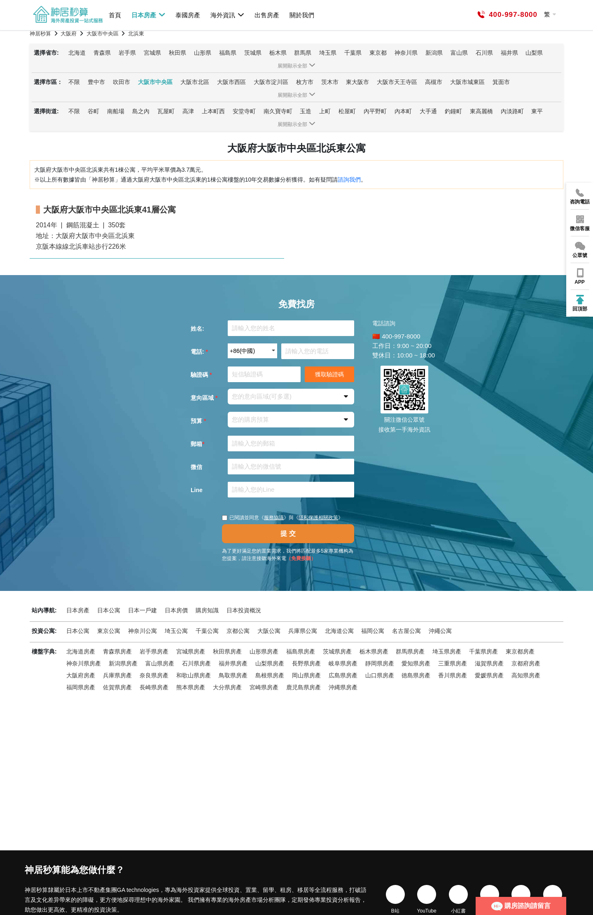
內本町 (403, 111)
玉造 (305, 111)
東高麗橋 (481, 111)
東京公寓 (108, 631)
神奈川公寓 (142, 631)
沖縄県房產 (343, 687)
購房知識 (207, 610)
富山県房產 (159, 663)
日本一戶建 (142, 610)
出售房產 (266, 15)
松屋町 (347, 111)
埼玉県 (327, 52)
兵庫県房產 (117, 675)
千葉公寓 (207, 631)
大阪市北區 (194, 82)
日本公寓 (108, 610)
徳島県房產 (416, 675)
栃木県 (278, 52)
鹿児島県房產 (303, 687)
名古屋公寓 (406, 631)
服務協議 (274, 518)
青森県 (102, 52)
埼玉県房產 (446, 651)
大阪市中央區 (155, 82)
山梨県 (534, 52)
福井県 (509, 52)
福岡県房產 (80, 687)
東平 (537, 111)
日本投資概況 (243, 610)
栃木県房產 (374, 651)
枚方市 (304, 82)
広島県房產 (343, 675)
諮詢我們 (349, 179)
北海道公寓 (339, 631)
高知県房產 (525, 675)
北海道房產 (80, 651)
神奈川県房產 (83, 663)
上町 (325, 111)
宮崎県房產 (264, 687)
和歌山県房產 (193, 675)
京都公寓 (238, 631)
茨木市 (330, 82)
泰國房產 (187, 15)
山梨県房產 (269, 663)
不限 (74, 82)
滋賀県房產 (489, 663)
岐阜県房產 (343, 663)
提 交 (287, 533)
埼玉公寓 (176, 631)
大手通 (428, 111)
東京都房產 (520, 651)
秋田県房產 (227, 651)
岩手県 (127, 52)
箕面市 (501, 82)
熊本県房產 (190, 687)
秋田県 (177, 52)
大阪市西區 (231, 82)
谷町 (93, 111)
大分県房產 (227, 687)
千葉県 (353, 52)
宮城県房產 (190, 651)
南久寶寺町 (278, 111)
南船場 (115, 111)
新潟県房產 (123, 663)
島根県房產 (269, 675)
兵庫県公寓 (302, 631)
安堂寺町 (244, 111)
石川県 (484, 52)
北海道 (77, 52)
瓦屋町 (166, 111)
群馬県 (302, 52)
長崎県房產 (154, 687)
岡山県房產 (306, 675)
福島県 (227, 52)
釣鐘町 (453, 111)
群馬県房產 (410, 651)
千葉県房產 (483, 651)
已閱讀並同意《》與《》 (282, 517)
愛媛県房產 (489, 675)
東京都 (378, 52)
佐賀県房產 (117, 687)
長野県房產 (306, 663)
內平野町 (375, 111)
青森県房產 (117, 651)
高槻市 (433, 82)
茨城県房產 (337, 651)
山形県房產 (264, 651)
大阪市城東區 (467, 82)
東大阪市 (357, 82)
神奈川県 (406, 52)
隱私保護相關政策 (318, 518)
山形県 (202, 52)
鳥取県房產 (233, 675)
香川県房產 (452, 675)
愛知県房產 (416, 663)
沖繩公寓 (440, 631)
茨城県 (252, 52)
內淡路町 (512, 111)
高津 (188, 111)
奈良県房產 (154, 675)
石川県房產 (196, 663)
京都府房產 (525, 663)
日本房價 (176, 610)
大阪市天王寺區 (397, 82)
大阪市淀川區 (271, 82)
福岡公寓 (372, 631)
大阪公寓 (268, 631)
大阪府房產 (80, 675)
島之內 (140, 111)
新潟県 (434, 52)
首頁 (115, 15)
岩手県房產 (154, 651)
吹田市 (121, 82)
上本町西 (213, 111)
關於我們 (301, 15)
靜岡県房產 (379, 663)
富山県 (459, 52)
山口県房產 (379, 675)
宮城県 (152, 52)
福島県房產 (300, 651)
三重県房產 (452, 663)
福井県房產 (233, 663)
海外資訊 (227, 14)
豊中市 (96, 82)
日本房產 (148, 14)
